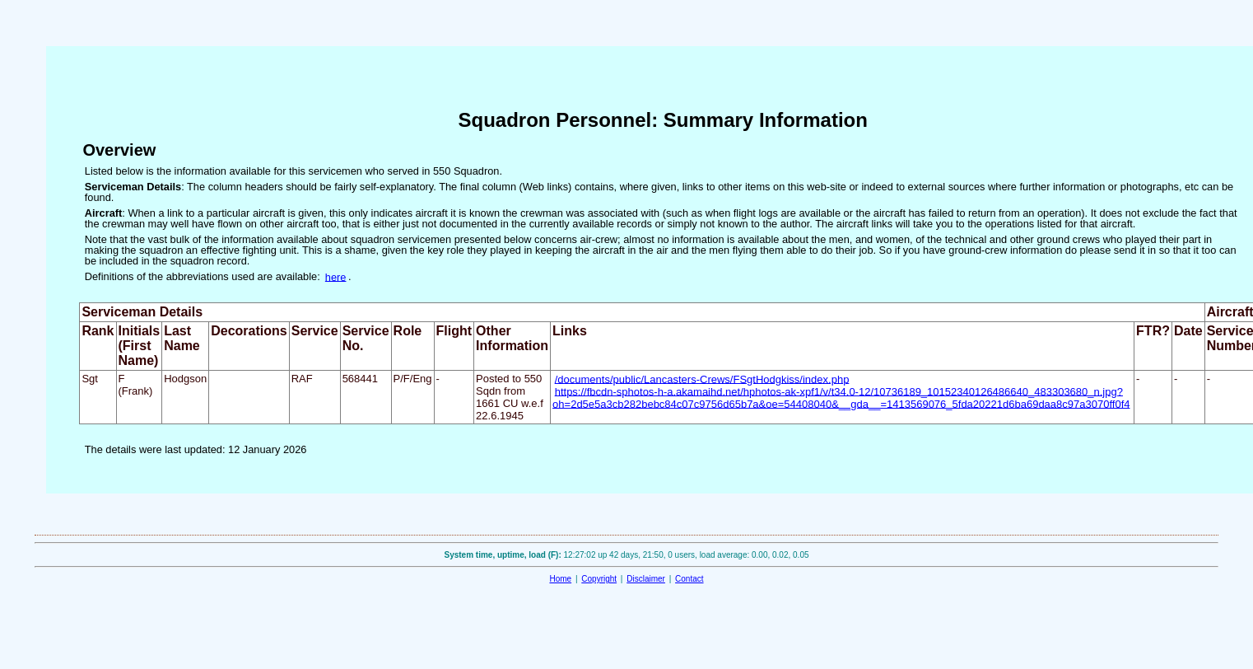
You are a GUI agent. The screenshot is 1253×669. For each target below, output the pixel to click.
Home (560, 578)
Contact (689, 578)
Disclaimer (645, 578)
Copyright (599, 578)
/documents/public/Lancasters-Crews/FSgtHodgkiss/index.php (702, 378)
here (336, 276)
